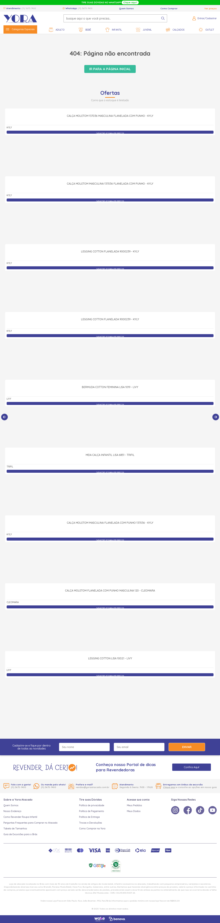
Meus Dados (134, 811)
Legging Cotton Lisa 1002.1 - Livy (110, 694)
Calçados (175, 30)
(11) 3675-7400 (29, 8)
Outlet (206, 30)
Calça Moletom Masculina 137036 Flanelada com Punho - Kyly (110, 220)
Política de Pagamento (91, 811)
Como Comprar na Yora (92, 828)
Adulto (57, 30)
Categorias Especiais (20, 29)
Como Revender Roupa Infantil (20, 816)
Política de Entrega (89, 816)
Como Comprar (169, 8)
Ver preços (210, 8)
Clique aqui (169, 787)
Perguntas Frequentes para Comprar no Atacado (30, 822)
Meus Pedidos (134, 805)
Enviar (186, 747)
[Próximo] (215, 417)
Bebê (85, 30)
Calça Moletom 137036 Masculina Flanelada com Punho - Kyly (110, 152)
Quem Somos (126, 8)
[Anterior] (4, 417)
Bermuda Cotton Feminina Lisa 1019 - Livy (110, 423)
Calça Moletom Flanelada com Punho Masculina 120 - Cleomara (110, 627)
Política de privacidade (91, 805)
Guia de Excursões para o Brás (20, 834)
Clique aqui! (130, 2)
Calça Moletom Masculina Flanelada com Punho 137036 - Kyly (110, 559)
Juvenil (144, 30)
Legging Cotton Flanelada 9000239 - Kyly (110, 287)
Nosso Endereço (12, 811)
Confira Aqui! (191, 767)
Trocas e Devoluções (90, 822)
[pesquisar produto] (163, 18)
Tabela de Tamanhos (15, 828)
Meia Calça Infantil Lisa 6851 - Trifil (110, 491)
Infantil (113, 30)
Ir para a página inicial (110, 69)
